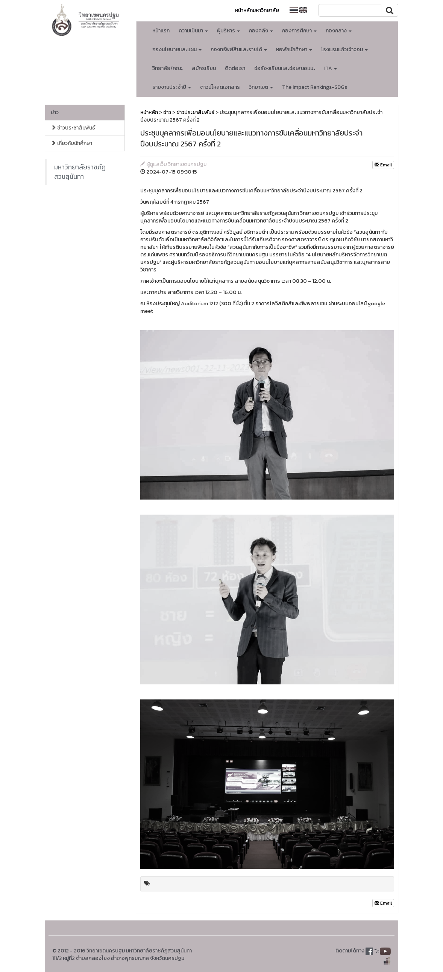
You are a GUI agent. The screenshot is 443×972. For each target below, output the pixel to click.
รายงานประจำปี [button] (171, 87)
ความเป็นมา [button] (193, 31)
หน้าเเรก (161, 31)
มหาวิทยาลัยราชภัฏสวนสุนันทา (80, 171)
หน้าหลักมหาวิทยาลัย (257, 10)
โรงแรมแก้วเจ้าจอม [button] (344, 49)
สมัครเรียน (204, 68)
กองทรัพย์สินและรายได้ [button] (239, 49)
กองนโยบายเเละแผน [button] (177, 49)
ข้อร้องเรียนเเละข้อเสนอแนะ (284, 68)
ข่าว (55, 112)
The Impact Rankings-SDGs (314, 87)
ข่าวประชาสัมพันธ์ (73, 128)
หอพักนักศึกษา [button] (294, 49)
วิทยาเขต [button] (261, 87)
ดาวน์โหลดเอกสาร (220, 87)
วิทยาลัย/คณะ (167, 68)
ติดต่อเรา (235, 68)
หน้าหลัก (149, 112)
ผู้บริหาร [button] (228, 31)
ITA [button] (330, 68)
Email (383, 164)
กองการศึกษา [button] (299, 31)
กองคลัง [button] (261, 31)
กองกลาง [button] (339, 31)
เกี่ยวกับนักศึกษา (71, 143)
